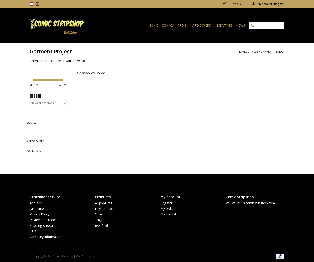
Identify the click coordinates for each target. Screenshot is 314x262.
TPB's (182, 25)
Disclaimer (37, 208)
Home (153, 25)
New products (105, 208)
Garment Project (272, 52)
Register (166, 203)
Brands (253, 52)
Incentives (223, 25)
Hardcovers (200, 25)
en (37, 4)
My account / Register (268, 4)
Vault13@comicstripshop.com (253, 203)
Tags (98, 220)
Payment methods (43, 220)
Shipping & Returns (43, 225)
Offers (99, 214)
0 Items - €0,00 (235, 4)
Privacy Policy (39, 214)
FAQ (33, 231)
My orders (167, 208)
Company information (45, 237)
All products (103, 203)
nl (31, 4)
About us (36, 203)
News (240, 25)
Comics (168, 25)
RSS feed (101, 225)
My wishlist (168, 214)
